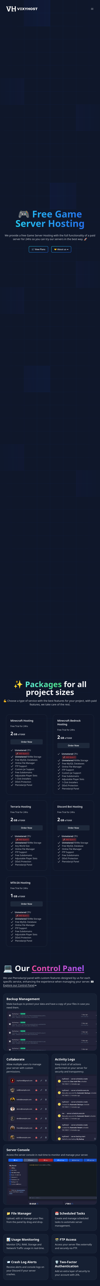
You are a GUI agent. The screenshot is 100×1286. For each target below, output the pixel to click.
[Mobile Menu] (92, 9)
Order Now (26, 741)
